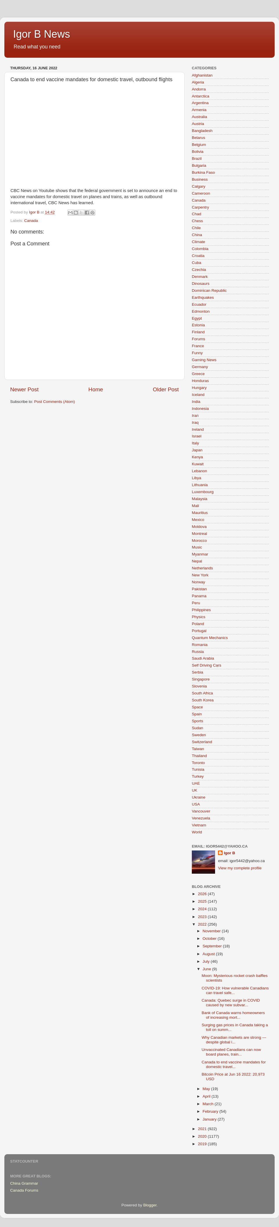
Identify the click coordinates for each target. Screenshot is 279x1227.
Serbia (197, 672)
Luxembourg (203, 492)
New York (200, 575)
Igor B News (41, 34)
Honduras (200, 381)
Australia (199, 117)
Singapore (201, 679)
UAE (196, 783)
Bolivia (197, 151)
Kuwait (198, 464)
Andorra (199, 89)
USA (196, 804)
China (197, 235)
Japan (197, 450)
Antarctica (200, 96)
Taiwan (198, 749)
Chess (197, 221)
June (207, 969)
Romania (200, 645)
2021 (203, 1129)
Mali (195, 506)
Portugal (199, 631)
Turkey (198, 776)
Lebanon (199, 471)
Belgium (199, 144)
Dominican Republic (209, 290)
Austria (198, 124)
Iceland (198, 394)
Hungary (199, 388)
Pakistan (199, 589)
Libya (196, 478)
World (197, 832)
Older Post (166, 389)
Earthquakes (203, 297)
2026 (203, 894)
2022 (203, 924)
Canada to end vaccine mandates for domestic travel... (234, 1064)
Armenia (199, 110)
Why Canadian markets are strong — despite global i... (234, 1039)
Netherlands (202, 568)
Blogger (150, 1205)
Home (95, 389)
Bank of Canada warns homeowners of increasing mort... (233, 1015)
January (210, 1119)
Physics (198, 617)
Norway (198, 582)
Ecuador (199, 304)
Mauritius (200, 513)
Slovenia (199, 686)
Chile (196, 228)
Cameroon (201, 193)
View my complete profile (240, 868)
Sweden (199, 735)
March (208, 1104)
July (207, 961)
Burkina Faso (203, 172)
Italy (195, 443)
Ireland (198, 429)
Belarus (198, 137)
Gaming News (204, 360)
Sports (197, 721)
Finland (198, 332)
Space (197, 707)
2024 (203, 909)
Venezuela (201, 818)
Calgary (198, 186)
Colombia (200, 249)
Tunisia (198, 769)
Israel (196, 436)
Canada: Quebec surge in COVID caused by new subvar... (231, 1002)
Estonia (198, 325)
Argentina (200, 103)
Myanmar (200, 554)
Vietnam (199, 825)
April (207, 1096)
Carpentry (200, 207)
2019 (203, 1144)
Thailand (199, 756)
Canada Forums (24, 1190)
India (196, 401)
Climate (198, 242)
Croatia (198, 256)
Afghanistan (202, 75)
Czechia (199, 269)
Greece (198, 374)
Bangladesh (202, 131)
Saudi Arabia (203, 658)
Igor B (229, 853)
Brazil (197, 158)
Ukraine (198, 797)
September (213, 946)
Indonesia (200, 408)
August (209, 954)
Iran (195, 415)
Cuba (196, 262)
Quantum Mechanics (210, 638)
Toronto (198, 763)
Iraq (195, 422)
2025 (203, 901)
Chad (196, 214)
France (198, 346)
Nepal (197, 561)
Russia (198, 651)
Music (197, 547)
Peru (196, 603)
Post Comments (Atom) (54, 401)
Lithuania (200, 485)
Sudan (197, 728)
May (207, 1089)
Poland (198, 624)
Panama (199, 596)
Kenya (197, 457)
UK (194, 790)
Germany (200, 367)
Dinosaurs (201, 283)
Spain (197, 714)
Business (200, 179)
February (211, 1111)
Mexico (198, 519)
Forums (198, 339)
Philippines (201, 610)
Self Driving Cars (206, 665)
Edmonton (201, 311)
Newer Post (24, 389)
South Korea (203, 700)
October (210, 938)
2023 (203, 917)
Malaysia (199, 499)
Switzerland (202, 742)
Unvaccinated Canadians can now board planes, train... (231, 1051)
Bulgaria (199, 165)
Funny (197, 353)
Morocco (199, 540)
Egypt (197, 318)
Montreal (199, 533)
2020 (203, 1136)
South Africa (202, 693)
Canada (31, 220)
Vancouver (201, 811)
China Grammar (24, 1183)
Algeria (198, 82)
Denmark (200, 276)
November (212, 931)
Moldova (199, 526)
